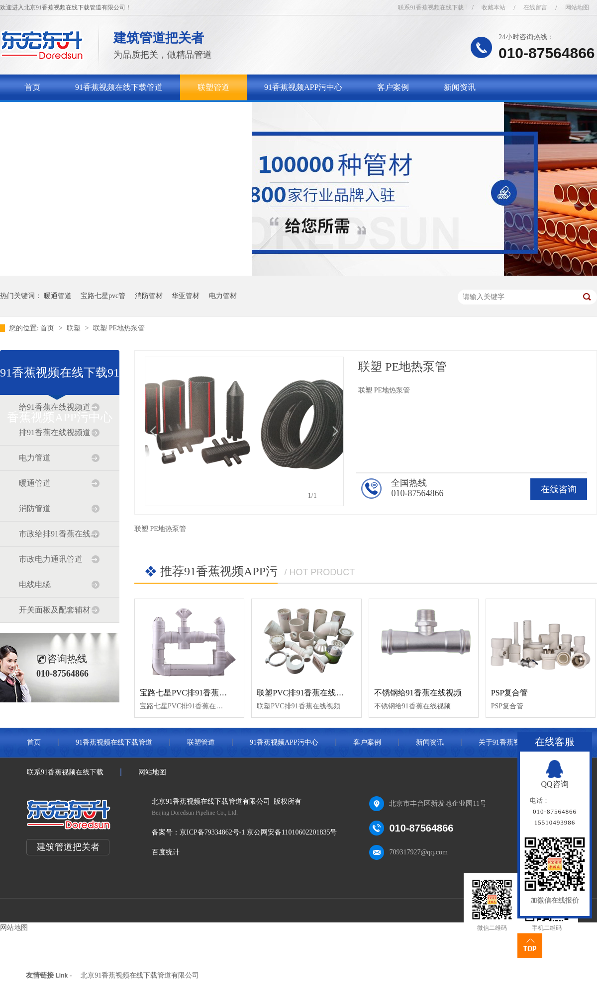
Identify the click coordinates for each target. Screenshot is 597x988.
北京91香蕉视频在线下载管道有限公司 (140, 975)
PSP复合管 (509, 692)
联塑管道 (213, 87)
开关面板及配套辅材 (55, 610)
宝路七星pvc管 (103, 296)
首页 (32, 87)
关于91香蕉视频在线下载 (68, 113)
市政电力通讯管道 (51, 559)
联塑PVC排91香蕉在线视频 (304, 692)
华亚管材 (185, 296)
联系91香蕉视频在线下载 (431, 7)
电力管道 (35, 458)
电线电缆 (35, 584)
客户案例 (393, 87)
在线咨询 (559, 489)
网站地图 (577, 7)
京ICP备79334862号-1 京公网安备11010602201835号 (258, 832)
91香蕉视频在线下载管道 (119, 87)
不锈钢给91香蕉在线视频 (418, 692)
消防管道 (35, 508)
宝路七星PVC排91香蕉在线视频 (195, 692)
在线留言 (535, 7)
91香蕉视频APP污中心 (303, 87)
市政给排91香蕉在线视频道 (59, 534)
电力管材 (223, 296)
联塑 (75, 328)
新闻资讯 (460, 87)
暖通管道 (58, 296)
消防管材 (149, 296)
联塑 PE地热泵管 (119, 328)
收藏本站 (493, 7)
